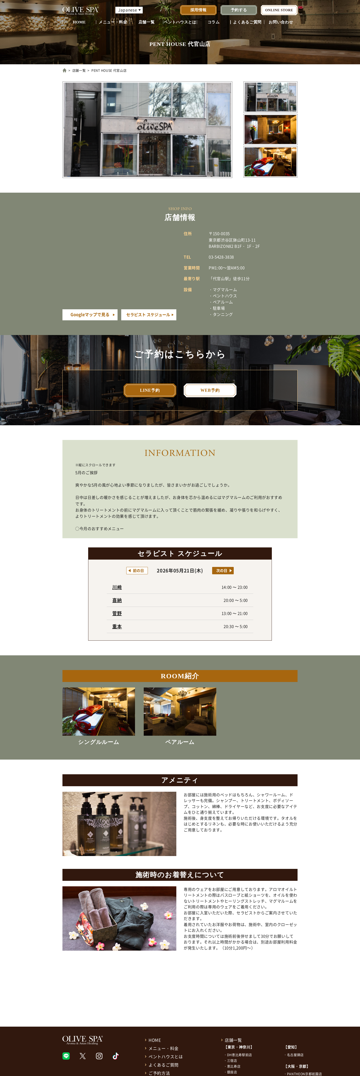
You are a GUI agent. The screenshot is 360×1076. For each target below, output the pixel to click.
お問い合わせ (281, 22)
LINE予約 (150, 390)
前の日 (138, 570)
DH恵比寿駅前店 (239, 1054)
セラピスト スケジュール (148, 314)
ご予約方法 (159, 1073)
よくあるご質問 (247, 22)
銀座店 (232, 1072)
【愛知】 (291, 1047)
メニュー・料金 (113, 22)
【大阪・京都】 (297, 1066)
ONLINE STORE (279, 10)
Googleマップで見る (90, 314)
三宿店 (232, 1060)
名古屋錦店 (295, 1054)
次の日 (221, 570)
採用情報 (198, 10)
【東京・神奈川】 (239, 1047)
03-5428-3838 (221, 257)
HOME (79, 22)
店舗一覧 (146, 22)
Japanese (127, 10)
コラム (214, 22)
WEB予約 (209, 390)
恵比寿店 (234, 1066)
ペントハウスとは (180, 22)
